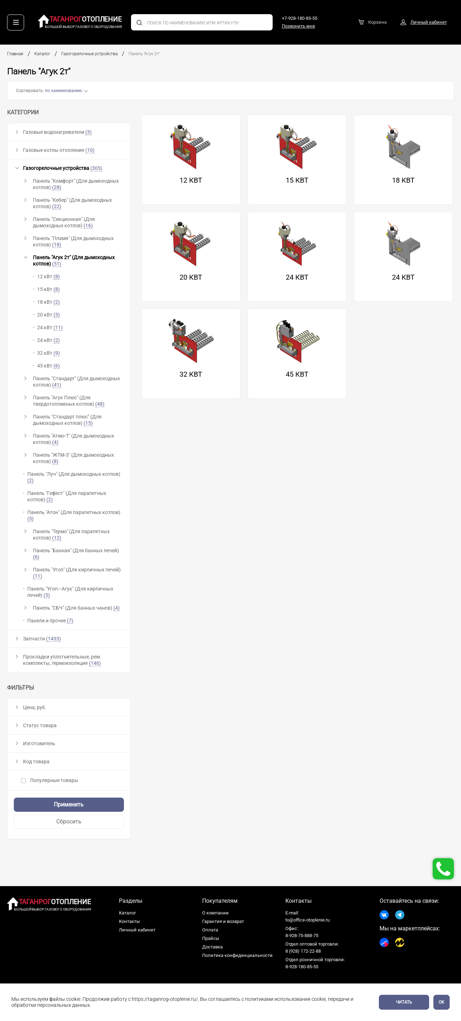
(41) (56, 385)
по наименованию (63, 91)
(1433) (53, 638)
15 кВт (48, 289)
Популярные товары (49, 780)
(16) (88, 225)
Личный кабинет (137, 929)
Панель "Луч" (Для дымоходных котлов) (73, 477)
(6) (36, 557)
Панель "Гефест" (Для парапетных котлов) (66, 496)
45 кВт (48, 366)
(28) (56, 187)
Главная (15, 53)
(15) (88, 423)
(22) (56, 206)
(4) (55, 442)
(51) (56, 264)
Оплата (210, 929)
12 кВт (48, 277)
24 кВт (50, 328)
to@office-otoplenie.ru (307, 920)
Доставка (212, 946)
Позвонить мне (298, 26)
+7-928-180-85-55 (299, 18)
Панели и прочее (50, 621)
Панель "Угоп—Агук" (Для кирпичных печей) (70, 592)
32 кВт (48, 353)
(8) (55, 461)
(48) (99, 404)
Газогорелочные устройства (89, 53)
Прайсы (210, 938)
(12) (56, 538)
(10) (90, 150)
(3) (88, 132)
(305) (96, 168)
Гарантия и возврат (223, 921)
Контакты (129, 921)
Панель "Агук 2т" (145, 53)
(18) (56, 244)
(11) (37, 576)
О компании (215, 913)
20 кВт (48, 315)
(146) (95, 663)
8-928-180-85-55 (301, 966)
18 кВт (48, 302)
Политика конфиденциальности (237, 955)
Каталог (42, 53)
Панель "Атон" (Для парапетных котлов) (73, 515)
